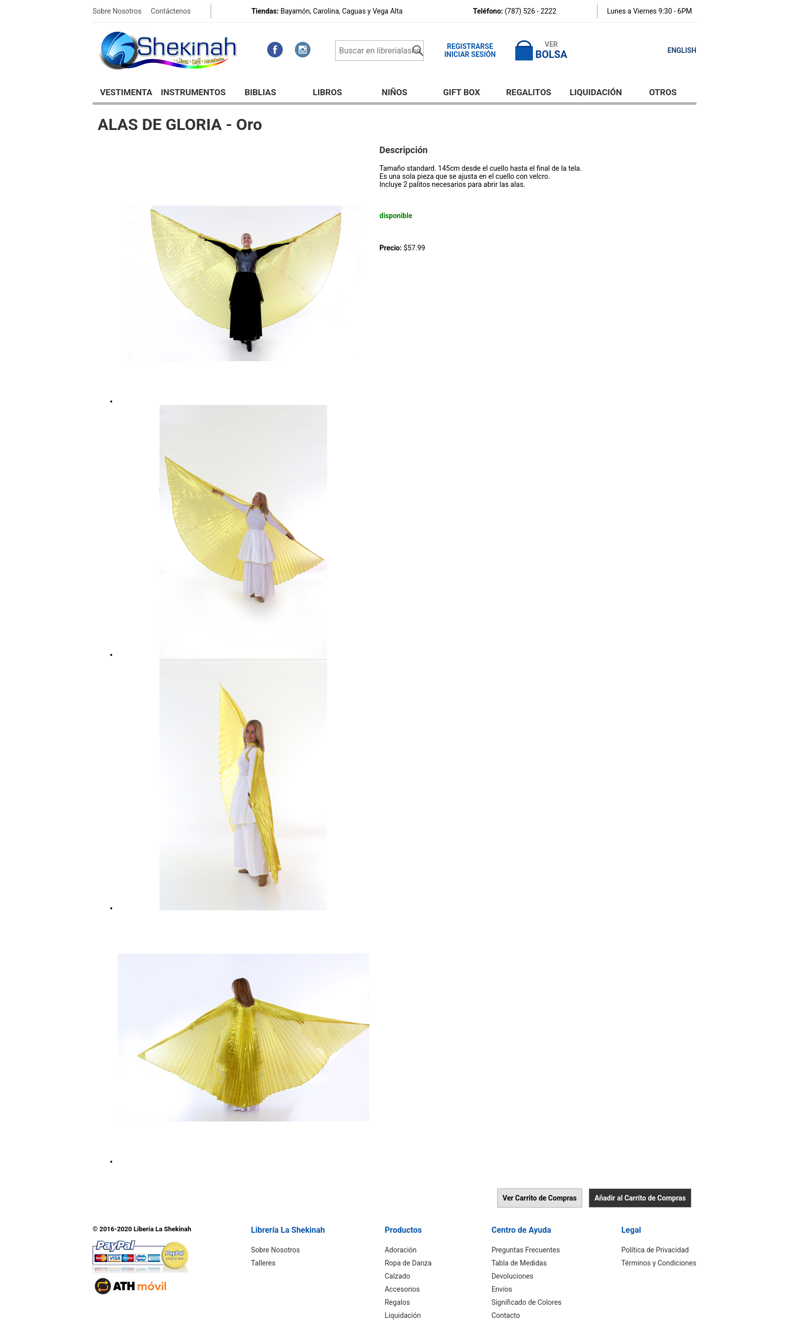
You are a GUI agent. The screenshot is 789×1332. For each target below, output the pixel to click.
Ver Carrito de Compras (540, 1198)
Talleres (263, 1263)
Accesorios (402, 1289)
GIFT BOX (462, 92)
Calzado (397, 1276)
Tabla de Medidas (519, 1263)
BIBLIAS (260, 92)
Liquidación (596, 92)
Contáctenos (171, 11)
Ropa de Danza (407, 1263)
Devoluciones (512, 1276)
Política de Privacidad (655, 1250)
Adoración (400, 1250)
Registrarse (470, 46)
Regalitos (528, 92)
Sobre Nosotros (117, 11)
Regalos (397, 1302)
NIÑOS (394, 92)
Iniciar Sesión (470, 54)
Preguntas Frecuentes (526, 1250)
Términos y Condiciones (658, 1263)
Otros (663, 92)
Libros (327, 92)
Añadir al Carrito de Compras (640, 1198)
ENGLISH (682, 50)
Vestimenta (126, 92)
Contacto (506, 1315)
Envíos (502, 1289)
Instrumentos (193, 92)
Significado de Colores (527, 1302)
